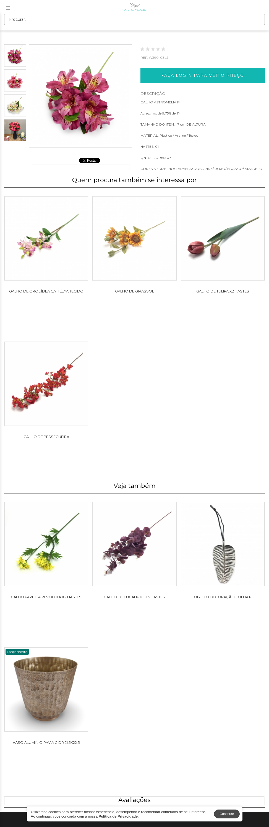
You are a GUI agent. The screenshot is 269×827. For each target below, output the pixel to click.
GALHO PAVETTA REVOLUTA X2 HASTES (46, 597)
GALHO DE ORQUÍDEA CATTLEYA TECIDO (46, 291)
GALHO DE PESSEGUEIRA (46, 436)
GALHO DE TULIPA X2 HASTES (222, 291)
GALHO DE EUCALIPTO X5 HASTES (134, 597)
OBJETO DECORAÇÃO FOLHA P (223, 597)
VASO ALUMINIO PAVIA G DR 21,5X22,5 (46, 742)
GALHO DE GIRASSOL (134, 291)
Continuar (227, 814)
